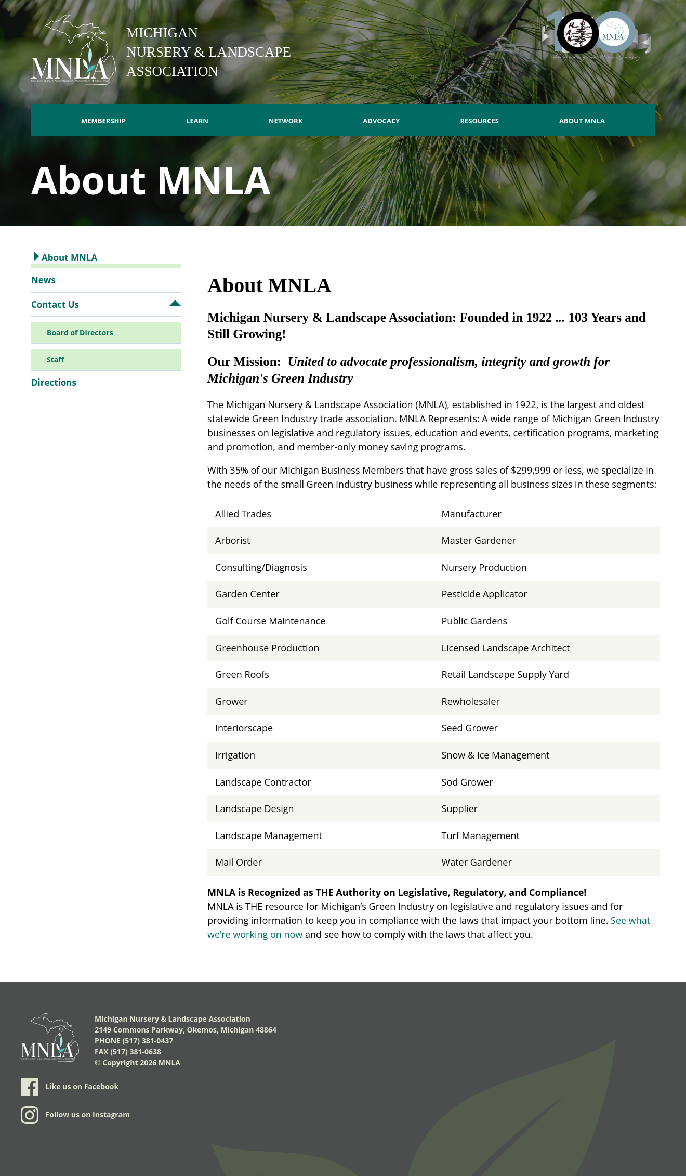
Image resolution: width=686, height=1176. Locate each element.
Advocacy (381, 120)
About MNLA (582, 120)
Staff (55, 359)
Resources (479, 120)
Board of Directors (80, 332)
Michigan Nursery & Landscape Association (208, 52)
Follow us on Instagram (75, 1115)
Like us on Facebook (69, 1087)
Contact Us (55, 304)
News (43, 280)
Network (286, 120)
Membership (103, 120)
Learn (197, 120)
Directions (53, 382)
